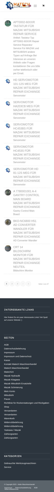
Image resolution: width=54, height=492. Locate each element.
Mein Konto (9, 391)
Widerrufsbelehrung (13, 422)
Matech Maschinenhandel (16, 368)
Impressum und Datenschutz (18, 356)
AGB (6, 344)
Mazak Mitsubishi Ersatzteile (17, 383)
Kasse (7, 360)
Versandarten (10, 410)
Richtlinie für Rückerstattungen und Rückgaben (26, 403)
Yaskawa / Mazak (12, 430)
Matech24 (9, 372)
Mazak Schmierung (13, 387)
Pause (7, 399)
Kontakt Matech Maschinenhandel (20, 364)
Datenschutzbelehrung (15, 348)
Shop (6, 407)
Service (7, 467)
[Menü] (35, 5)
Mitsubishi (9, 395)
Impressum (9, 352)
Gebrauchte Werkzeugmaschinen (20, 463)
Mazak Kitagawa (12, 379)
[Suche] (17, 5)
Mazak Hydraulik (12, 375)
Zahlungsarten (11, 434)
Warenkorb (9, 418)
